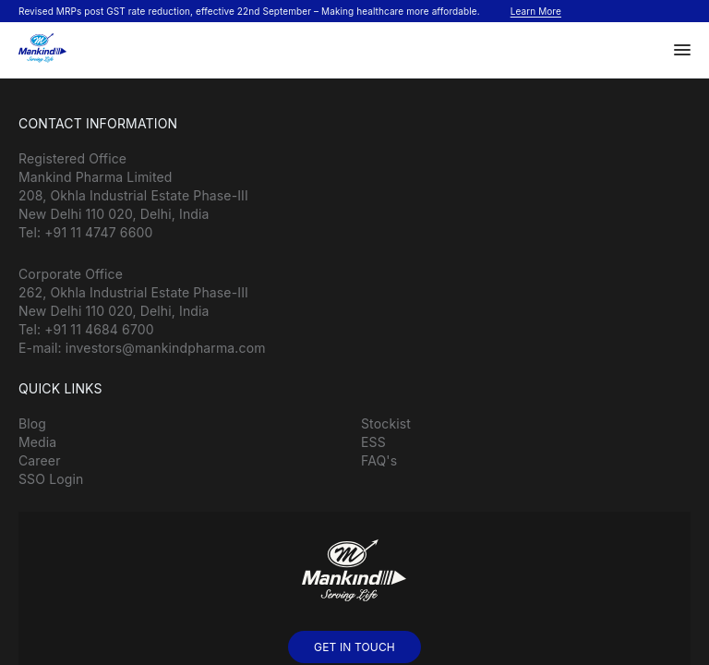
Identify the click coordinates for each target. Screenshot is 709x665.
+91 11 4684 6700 (99, 329)
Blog (32, 423)
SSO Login (50, 479)
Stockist (386, 423)
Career (39, 460)
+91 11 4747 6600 (98, 232)
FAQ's (379, 460)
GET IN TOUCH (354, 647)
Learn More (536, 11)
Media (37, 442)
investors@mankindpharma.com (166, 348)
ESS (373, 442)
